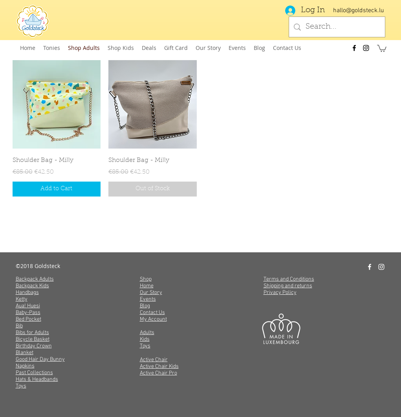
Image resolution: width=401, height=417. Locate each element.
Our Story (151, 292)
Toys (21, 386)
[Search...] (337, 27)
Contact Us (152, 312)
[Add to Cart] (57, 189)
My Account (153, 319)
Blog (145, 306)
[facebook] (354, 48)
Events (148, 299)
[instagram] (366, 48)
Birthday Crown (34, 346)
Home (147, 286)
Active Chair (154, 359)
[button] (381, 48)
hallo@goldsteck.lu (358, 11)
